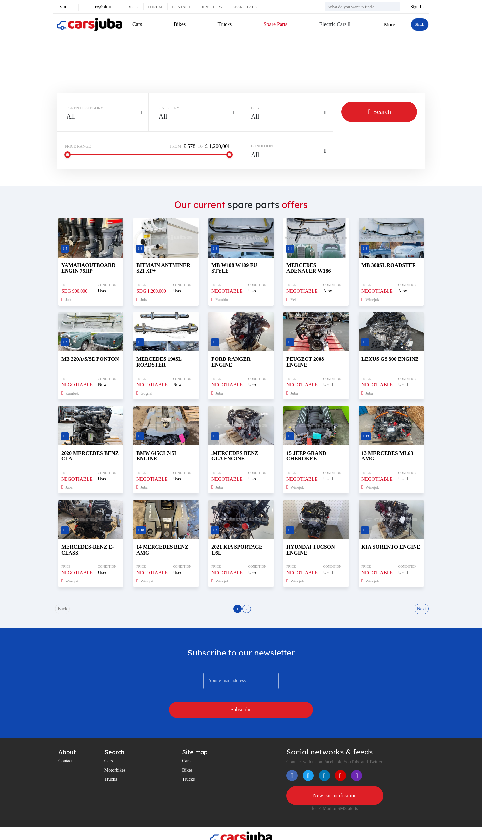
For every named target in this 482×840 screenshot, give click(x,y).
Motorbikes (115, 752)
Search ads (244, 7)
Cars (137, 24)
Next (420, 611)
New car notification (335, 779)
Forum (155, 7)
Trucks (222, 24)
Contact (181, 7)
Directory (212, 7)
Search (379, 111)
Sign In (417, 6)
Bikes (179, 24)
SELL (417, 24)
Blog (132, 7)
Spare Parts (272, 24)
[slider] (67, 154)
